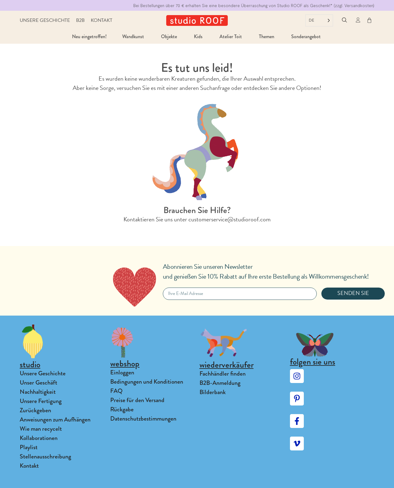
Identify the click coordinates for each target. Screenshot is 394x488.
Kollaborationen (39, 438)
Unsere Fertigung (41, 401)
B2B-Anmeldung (219, 382)
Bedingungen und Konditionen (146, 381)
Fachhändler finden (222, 373)
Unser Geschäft (38, 382)
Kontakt (101, 20)
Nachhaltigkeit (38, 391)
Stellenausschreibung (45, 456)
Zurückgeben (35, 410)
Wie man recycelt (41, 428)
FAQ (116, 390)
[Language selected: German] (319, 20)
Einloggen (122, 372)
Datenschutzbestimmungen (143, 418)
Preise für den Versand (137, 400)
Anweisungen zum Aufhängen (55, 419)
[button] (344, 20)
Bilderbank (212, 392)
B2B (80, 20)
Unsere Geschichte (45, 20)
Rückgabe (122, 409)
